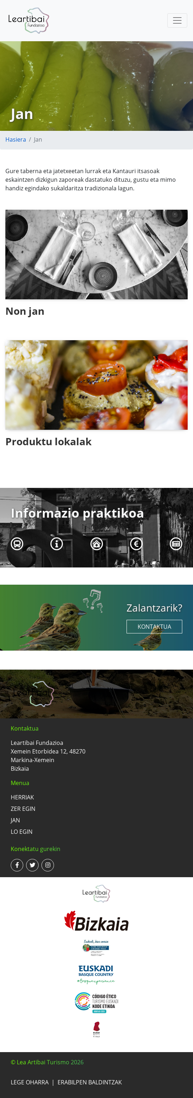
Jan (15, 820)
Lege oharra (30, 1082)
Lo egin (22, 832)
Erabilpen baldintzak (90, 1082)
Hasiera (15, 139)
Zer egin (23, 809)
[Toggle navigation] (177, 20)
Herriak (22, 797)
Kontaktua (154, 627)
